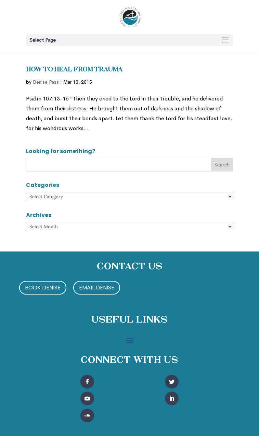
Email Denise (96, 287)
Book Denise (43, 287)
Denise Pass (46, 82)
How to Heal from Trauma (74, 70)
